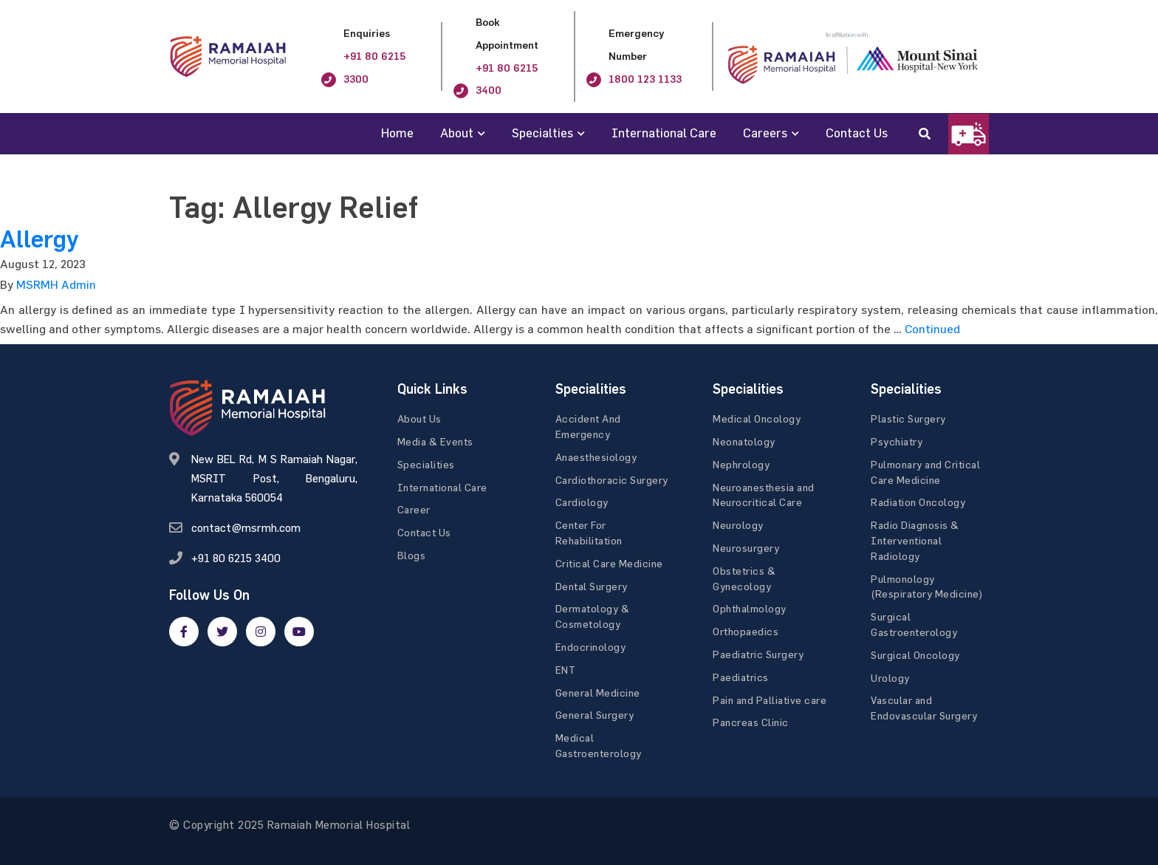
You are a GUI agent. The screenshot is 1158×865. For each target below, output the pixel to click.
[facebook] (184, 631)
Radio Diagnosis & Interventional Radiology (915, 540)
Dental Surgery (591, 586)
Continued (932, 328)
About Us (419, 418)
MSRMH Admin (56, 284)
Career (414, 509)
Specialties (542, 133)
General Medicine (597, 692)
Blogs (411, 555)
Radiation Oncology (918, 502)
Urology (890, 677)
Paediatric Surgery (758, 654)
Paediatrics (741, 677)
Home (397, 133)
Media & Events (435, 441)
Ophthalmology (750, 608)
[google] (260, 631)
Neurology (738, 525)
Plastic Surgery (908, 418)
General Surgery (594, 714)
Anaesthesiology (596, 457)
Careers (765, 133)
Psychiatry (896, 441)
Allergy (39, 239)
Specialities (426, 464)
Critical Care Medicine (609, 563)
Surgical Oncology (915, 655)
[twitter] (222, 631)
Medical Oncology (757, 418)
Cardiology (582, 502)
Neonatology (744, 441)
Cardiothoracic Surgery (611, 479)
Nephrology (741, 464)
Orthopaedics (745, 631)
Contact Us (857, 133)
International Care (663, 133)
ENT (565, 669)
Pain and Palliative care (769, 700)
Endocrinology (590, 646)
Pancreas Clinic (751, 722)
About (456, 133)
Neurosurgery (746, 547)
